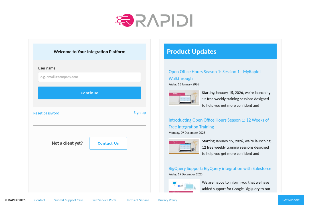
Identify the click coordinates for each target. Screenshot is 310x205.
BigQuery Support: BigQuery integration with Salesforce (220, 168)
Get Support (291, 200)
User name (47, 68)
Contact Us (108, 143)
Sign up (140, 112)
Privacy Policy (167, 200)
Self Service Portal (104, 200)
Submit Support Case (69, 200)
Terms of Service (137, 200)
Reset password (46, 113)
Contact (40, 200)
